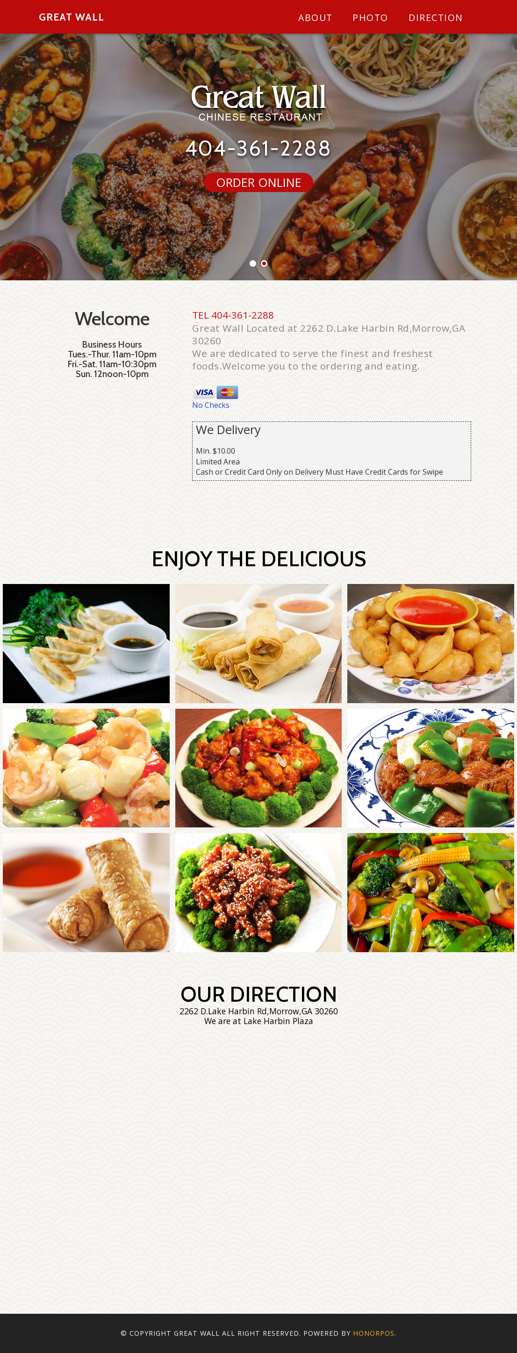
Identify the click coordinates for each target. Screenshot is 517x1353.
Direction (436, 17)
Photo (370, 17)
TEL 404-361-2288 (233, 314)
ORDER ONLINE (259, 182)
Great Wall (71, 17)
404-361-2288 (258, 148)
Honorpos (374, 1333)
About (315, 17)
